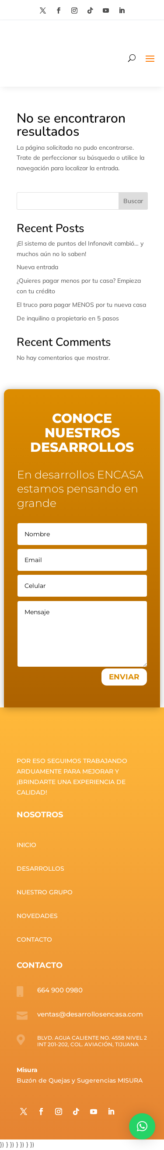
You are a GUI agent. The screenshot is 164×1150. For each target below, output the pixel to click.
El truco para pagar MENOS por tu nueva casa (81, 305)
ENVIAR (124, 676)
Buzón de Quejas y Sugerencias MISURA (80, 1080)
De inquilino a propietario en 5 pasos (68, 318)
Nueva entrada (37, 267)
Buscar (133, 201)
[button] (142, 1126)
